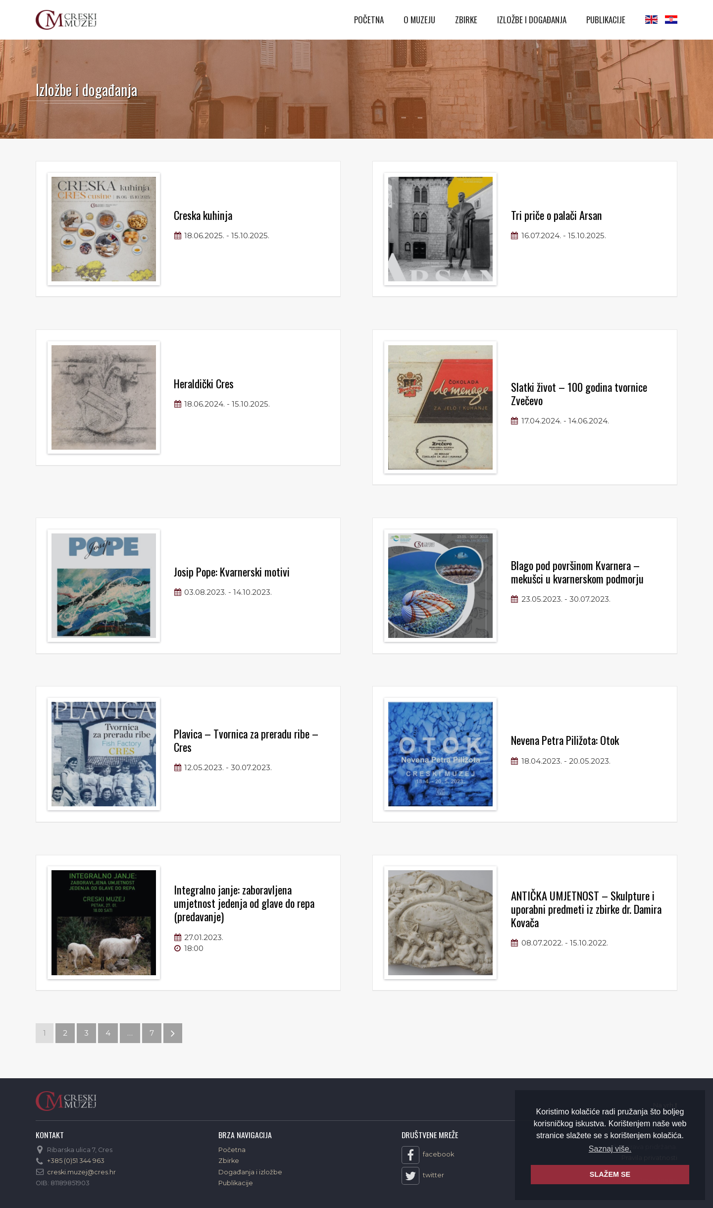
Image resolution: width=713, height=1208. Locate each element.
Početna (369, 19)
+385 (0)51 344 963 (75, 1160)
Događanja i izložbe (250, 1172)
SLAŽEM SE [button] (610, 1174)
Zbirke (466, 19)
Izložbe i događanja (531, 19)
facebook (428, 1155)
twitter (423, 1176)
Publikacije (605, 19)
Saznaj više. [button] (610, 1149)
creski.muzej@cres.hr (81, 1172)
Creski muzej (66, 20)
